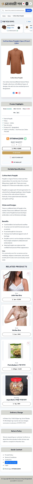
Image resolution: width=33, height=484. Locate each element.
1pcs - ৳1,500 (16, 148)
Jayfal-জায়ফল (10, 25)
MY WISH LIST (16, 162)
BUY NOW (16, 153)
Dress (9, 16)
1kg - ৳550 (16, 404)
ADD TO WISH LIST (16, 157)
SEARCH (29, 10)
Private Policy (9, 455)
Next (28, 22)
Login (6, 465)
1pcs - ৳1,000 (16, 299)
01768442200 (11, 31)
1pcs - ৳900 (16, 334)
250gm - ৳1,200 (16, 369)
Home (4, 16)
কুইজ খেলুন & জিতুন (11, 462)
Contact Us (8, 459)
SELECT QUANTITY (16, 142)
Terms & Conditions (10, 457)
